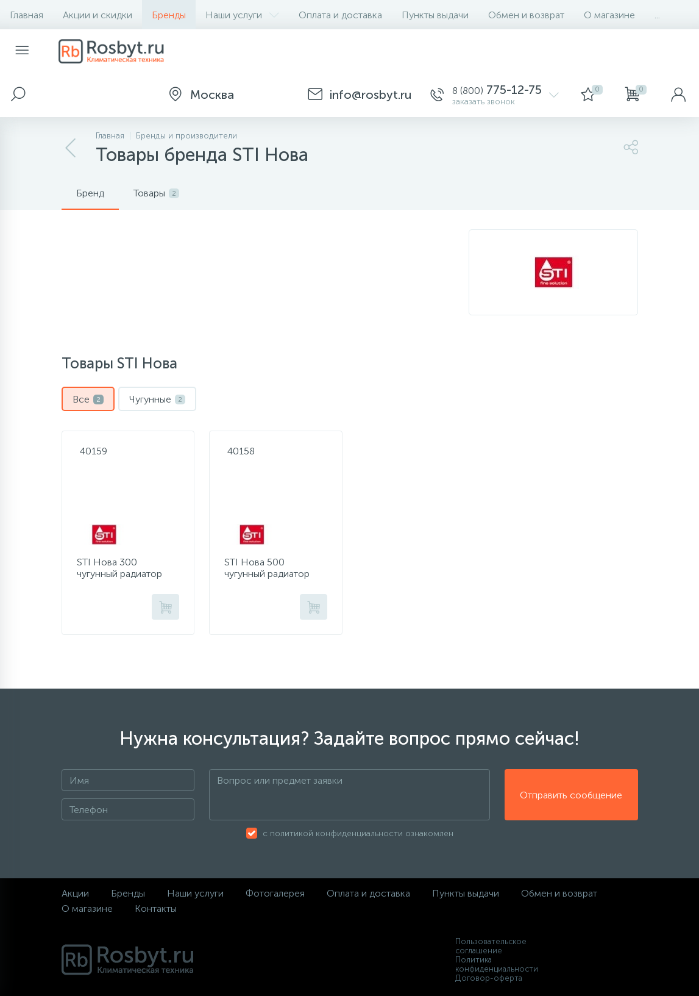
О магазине (609, 15)
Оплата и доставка (340, 15)
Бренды (169, 15)
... (657, 15)
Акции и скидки (97, 15)
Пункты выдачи (435, 15)
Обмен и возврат (526, 15)
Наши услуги (242, 15)
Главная (26, 15)
